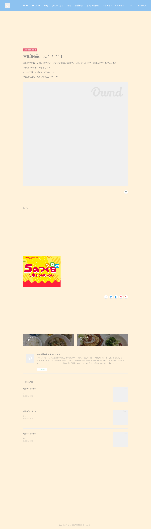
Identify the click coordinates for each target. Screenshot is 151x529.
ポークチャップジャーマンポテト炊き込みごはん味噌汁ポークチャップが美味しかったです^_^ (55, 393)
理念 (69, 5)
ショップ (142, 5)
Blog (46, 5)
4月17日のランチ (29, 389)
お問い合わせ (93, 5)
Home (25, 5)
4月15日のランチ (29, 434)
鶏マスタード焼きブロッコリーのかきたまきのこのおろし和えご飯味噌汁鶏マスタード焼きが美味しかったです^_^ (61, 438)
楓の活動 (36, 5)
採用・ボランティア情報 (114, 5)
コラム (131, 5)
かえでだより (58, 5)
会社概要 (79, 5)
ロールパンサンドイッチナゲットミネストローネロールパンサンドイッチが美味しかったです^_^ (55, 416)
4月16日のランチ (29, 411)
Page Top (75, 515)
